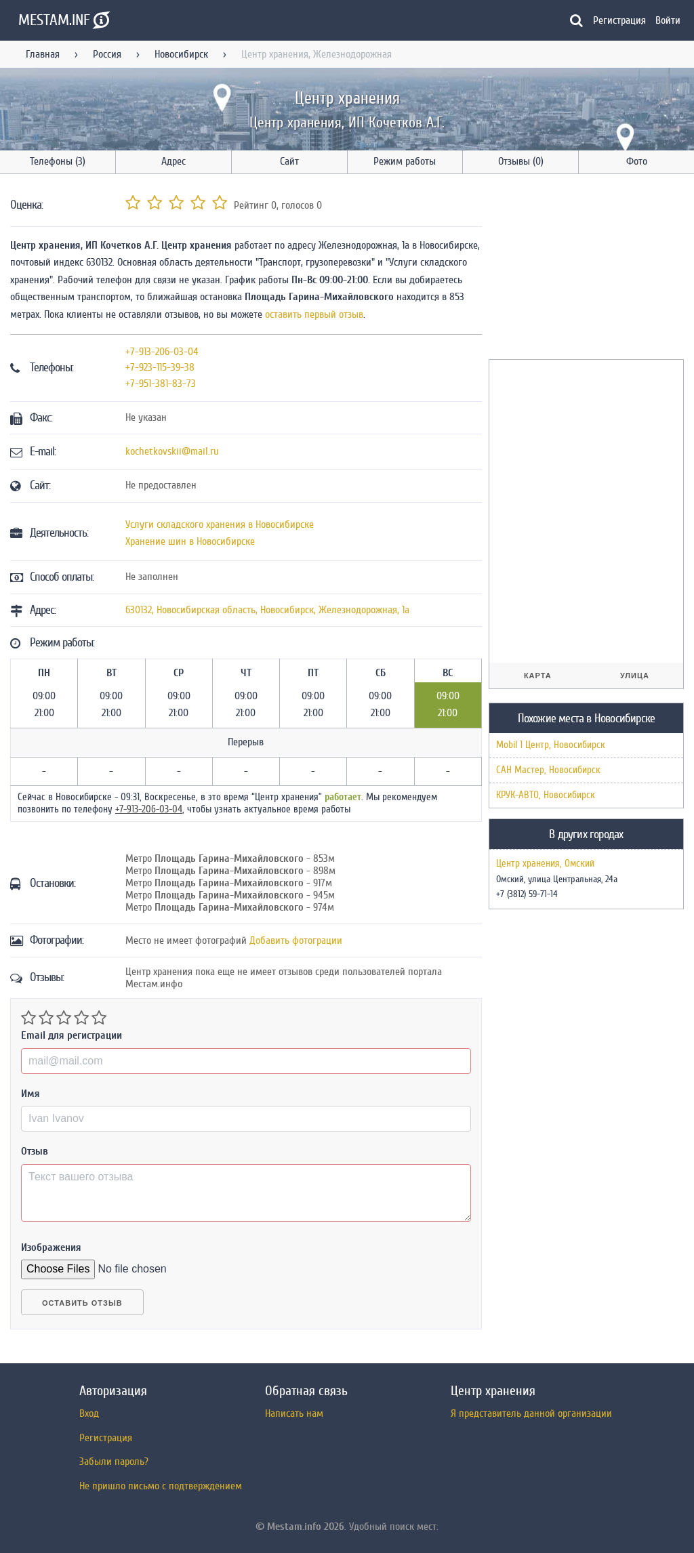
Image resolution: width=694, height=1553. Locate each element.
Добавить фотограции (295, 940)
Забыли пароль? (113, 1461)
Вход (89, 1413)
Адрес (173, 161)
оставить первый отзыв (314, 314)
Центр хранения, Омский (545, 863)
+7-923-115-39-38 (160, 367)
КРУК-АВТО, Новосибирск (545, 795)
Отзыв (34, 1151)
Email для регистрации (71, 1035)
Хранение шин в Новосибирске (190, 541)
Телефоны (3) (57, 161)
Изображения (51, 1247)
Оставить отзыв (82, 1303)
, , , (267, 610)
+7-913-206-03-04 (162, 352)
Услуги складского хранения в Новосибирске (219, 524)
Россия (107, 54)
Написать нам (294, 1413)
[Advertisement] (590, 269)
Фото (636, 161)
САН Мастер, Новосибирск (548, 770)
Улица (634, 675)
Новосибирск (181, 54)
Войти (667, 20)
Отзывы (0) (521, 161)
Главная (43, 54)
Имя (30, 1094)
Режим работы (404, 161)
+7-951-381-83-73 (160, 383)
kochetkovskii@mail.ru (172, 451)
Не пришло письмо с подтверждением (160, 1486)
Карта (538, 675)
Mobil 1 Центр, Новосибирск (550, 745)
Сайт (289, 161)
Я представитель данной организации (531, 1413)
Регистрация (619, 20)
